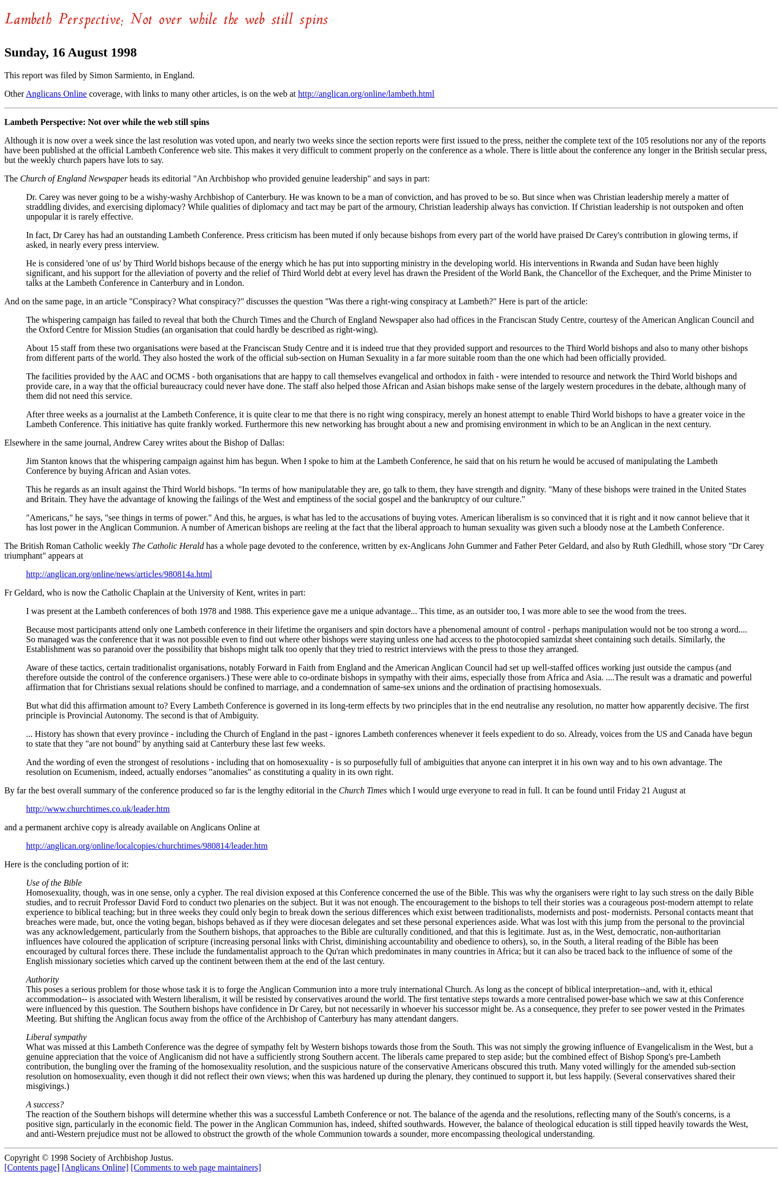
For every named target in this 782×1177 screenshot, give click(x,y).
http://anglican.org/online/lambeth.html (366, 93)
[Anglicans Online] (95, 1167)
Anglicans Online (56, 93)
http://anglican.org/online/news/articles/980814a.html (119, 574)
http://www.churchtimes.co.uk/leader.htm (98, 808)
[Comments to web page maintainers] (196, 1167)
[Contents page (30, 1167)
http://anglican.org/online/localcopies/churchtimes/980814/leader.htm (147, 845)
